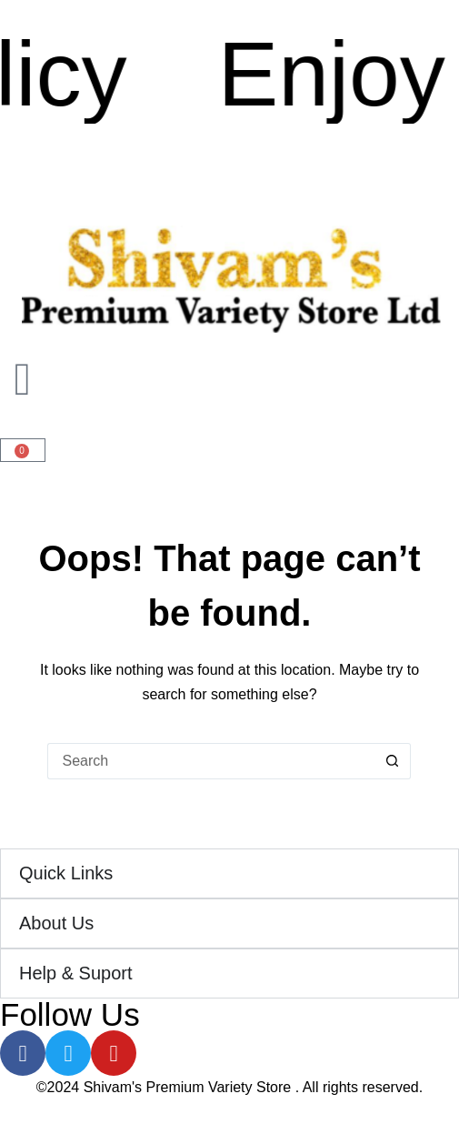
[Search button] (392, 761)
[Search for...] (210, 761)
